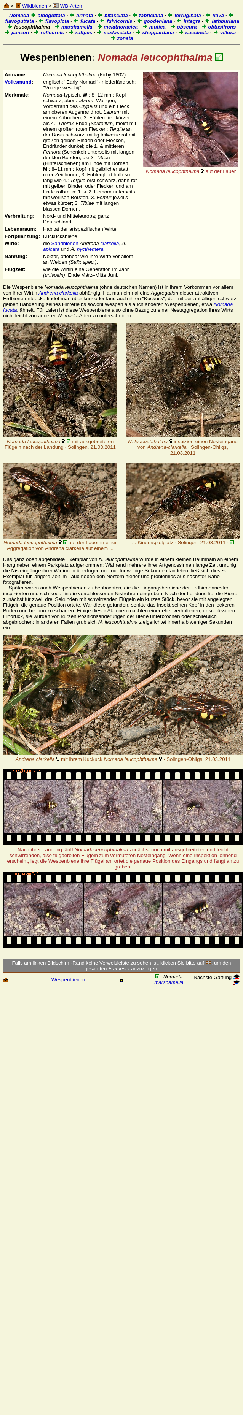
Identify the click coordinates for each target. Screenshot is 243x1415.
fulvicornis (115, 21)
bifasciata (112, 15)
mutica (154, 27)
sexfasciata (113, 32)
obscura (183, 27)
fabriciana (147, 15)
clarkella (109, 243)
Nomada (19, 15)
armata (81, 15)
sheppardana (154, 32)
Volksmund (18, 82)
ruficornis (49, 32)
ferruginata (184, 15)
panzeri (16, 32)
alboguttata (47, 15)
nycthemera (90, 249)
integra (188, 21)
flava (214, 15)
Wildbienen (31, 6)
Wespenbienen (68, 979)
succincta (193, 32)
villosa (224, 32)
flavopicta (53, 21)
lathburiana (222, 21)
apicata (51, 249)
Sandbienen (64, 243)
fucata (84, 21)
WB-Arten (67, 6)
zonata (121, 38)
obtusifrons (218, 27)
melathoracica (117, 27)
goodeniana (155, 21)
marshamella (73, 27)
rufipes (80, 32)
